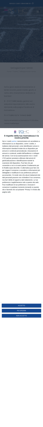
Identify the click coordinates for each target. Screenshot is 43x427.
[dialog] (21, 277)
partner (14, 141)
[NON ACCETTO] (39, 132)
